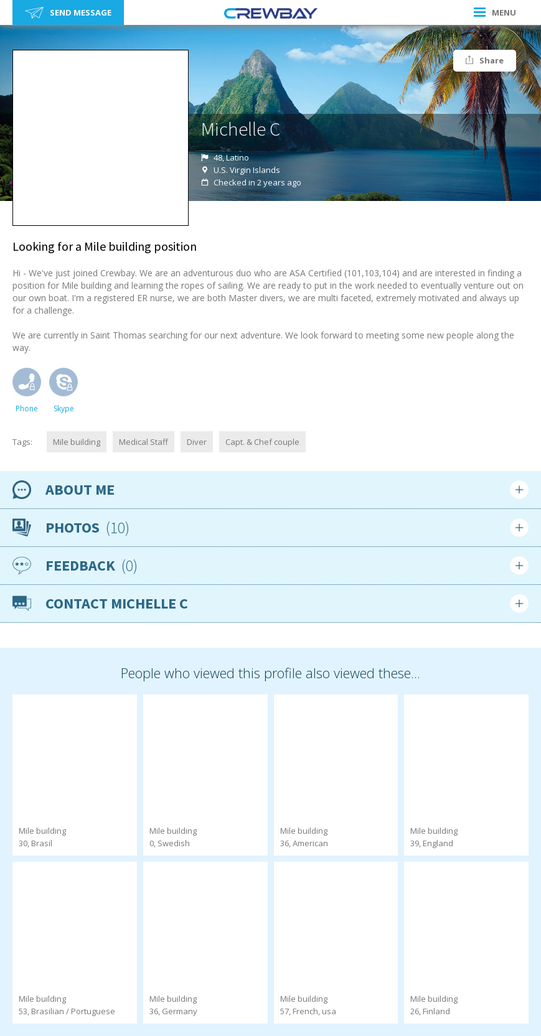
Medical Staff (143, 441)
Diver (197, 441)
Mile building (76, 441)
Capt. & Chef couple (262, 441)
